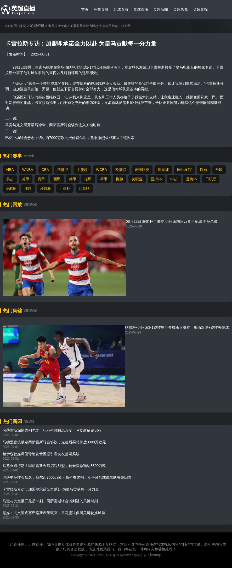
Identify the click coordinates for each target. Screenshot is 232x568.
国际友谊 (184, 170)
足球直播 (121, 9)
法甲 (88, 179)
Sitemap (154, 555)
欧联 (219, 170)
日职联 (210, 179)
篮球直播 (140, 9)
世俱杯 (64, 188)
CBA (45, 170)
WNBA (27, 170)
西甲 (57, 179)
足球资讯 (37, 26)
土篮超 (82, 170)
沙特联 (45, 188)
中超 (174, 179)
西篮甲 (62, 170)
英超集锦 (200, 9)
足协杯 (191, 179)
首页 (84, 9)
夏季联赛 (142, 170)
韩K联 (11, 188)
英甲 (25, 179)
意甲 (41, 179)
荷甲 (103, 179)
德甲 (72, 179)
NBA (10, 170)
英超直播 (101, 9)
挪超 (119, 179)
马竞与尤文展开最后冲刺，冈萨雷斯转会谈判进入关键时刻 (52, 125)
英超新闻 (160, 9)
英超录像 (180, 9)
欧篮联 (120, 170)
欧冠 (203, 170)
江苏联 (84, 188)
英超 (10, 179)
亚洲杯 (156, 179)
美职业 (137, 179)
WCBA (101, 170)
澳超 (28, 188)
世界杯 (163, 170)
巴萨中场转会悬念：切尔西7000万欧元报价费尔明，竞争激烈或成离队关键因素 (69, 138)
